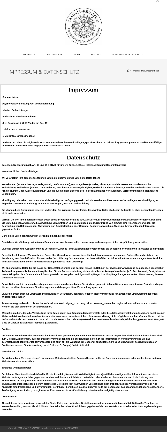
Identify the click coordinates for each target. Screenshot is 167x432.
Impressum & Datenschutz (145, 70)
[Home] (128, 70)
